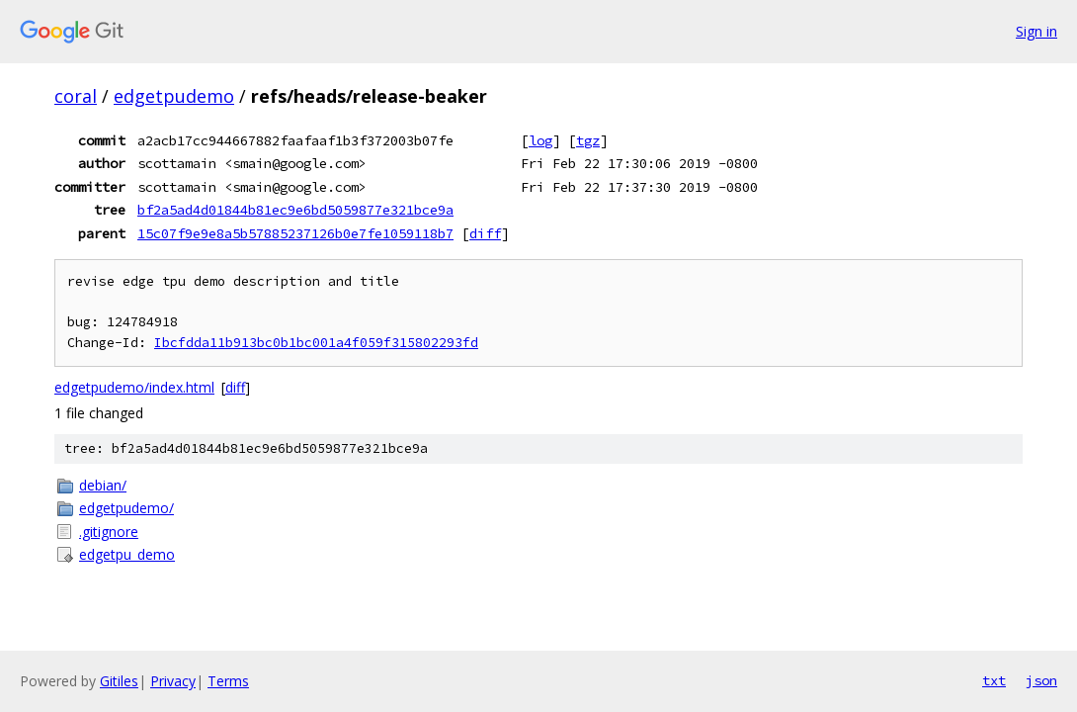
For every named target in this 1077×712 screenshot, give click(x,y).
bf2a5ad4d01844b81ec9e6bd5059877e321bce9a (295, 210)
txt (994, 680)
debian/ (102, 485)
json (1041, 680)
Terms (228, 680)
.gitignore (108, 531)
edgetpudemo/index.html (134, 387)
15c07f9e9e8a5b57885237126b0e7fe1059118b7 (295, 233)
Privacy (173, 680)
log (540, 140)
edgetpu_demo (127, 554)
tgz (588, 140)
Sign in (1036, 31)
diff (485, 233)
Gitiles (119, 680)
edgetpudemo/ (126, 507)
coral (75, 96)
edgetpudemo (174, 96)
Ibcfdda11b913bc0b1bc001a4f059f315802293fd (316, 342)
